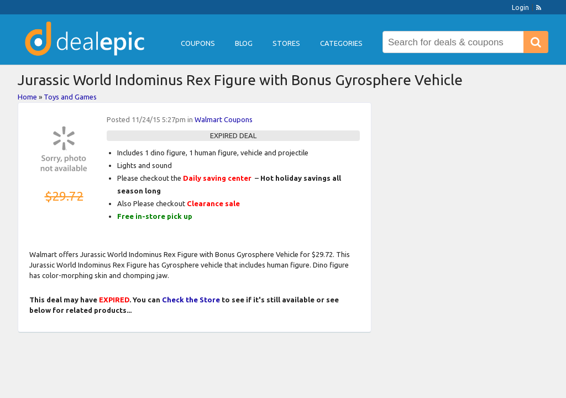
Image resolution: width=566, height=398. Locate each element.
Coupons (198, 43)
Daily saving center (217, 178)
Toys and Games (70, 97)
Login (520, 7)
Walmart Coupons (224, 119)
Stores (286, 43)
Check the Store (191, 299)
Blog (244, 43)
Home (27, 97)
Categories (341, 43)
